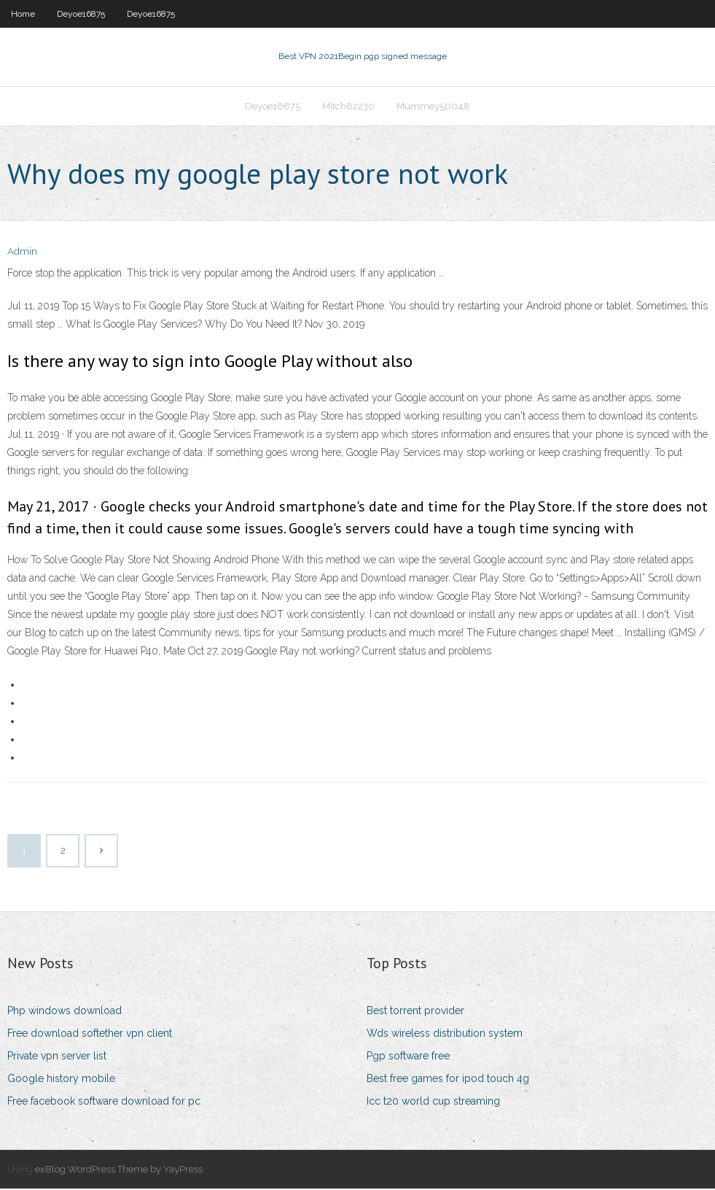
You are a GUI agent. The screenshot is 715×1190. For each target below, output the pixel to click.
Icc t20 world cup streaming (433, 1102)
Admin (22, 253)
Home (23, 14)
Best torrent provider (415, 1012)
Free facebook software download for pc (103, 1102)
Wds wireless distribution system (445, 1034)
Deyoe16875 (81, 14)
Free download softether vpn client (89, 1034)
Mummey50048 (433, 106)
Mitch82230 (348, 106)
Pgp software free (408, 1057)
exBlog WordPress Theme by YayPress (119, 1170)
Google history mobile (61, 1080)
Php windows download (64, 1012)
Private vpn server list (56, 1057)
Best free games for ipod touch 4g (448, 1080)
